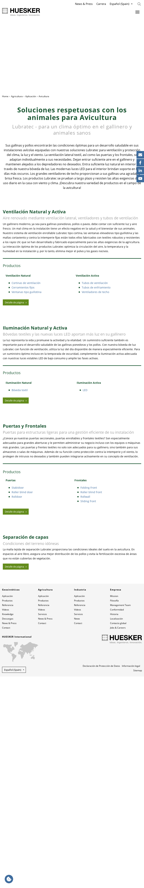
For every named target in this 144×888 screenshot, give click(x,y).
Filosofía (114, 812)
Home (5, 96)
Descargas (7, 830)
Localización (116, 830)
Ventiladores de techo (95, 344)
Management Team (120, 816)
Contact (6, 839)
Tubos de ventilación (95, 335)
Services (42, 825)
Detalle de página (14, 355)
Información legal (131, 877)
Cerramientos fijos (23, 340)
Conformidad (117, 821)
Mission (114, 807)
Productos (7, 812)
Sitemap (137, 881)
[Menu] (137, 12)
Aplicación (30, 96)
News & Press (84, 4)
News (77, 830)
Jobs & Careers (118, 839)
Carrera (101, 4)
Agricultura (17, 96)
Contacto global (118, 834)
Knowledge (8, 825)
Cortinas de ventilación (26, 335)
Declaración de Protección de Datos (101, 877)
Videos (5, 821)
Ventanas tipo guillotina (26, 344)
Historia (114, 825)
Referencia (7, 816)
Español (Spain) (119, 4)
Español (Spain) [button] (12, 881)
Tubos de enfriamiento (96, 340)
